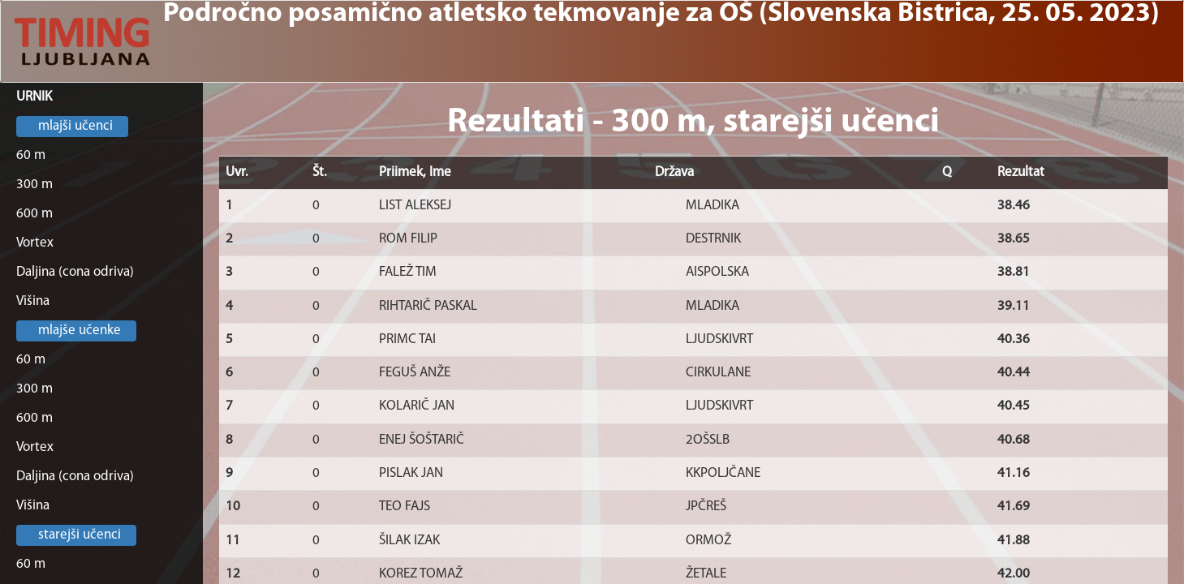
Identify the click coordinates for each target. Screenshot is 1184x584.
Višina (33, 301)
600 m (34, 214)
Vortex (35, 243)
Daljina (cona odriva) (75, 272)
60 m (30, 155)
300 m (34, 184)
